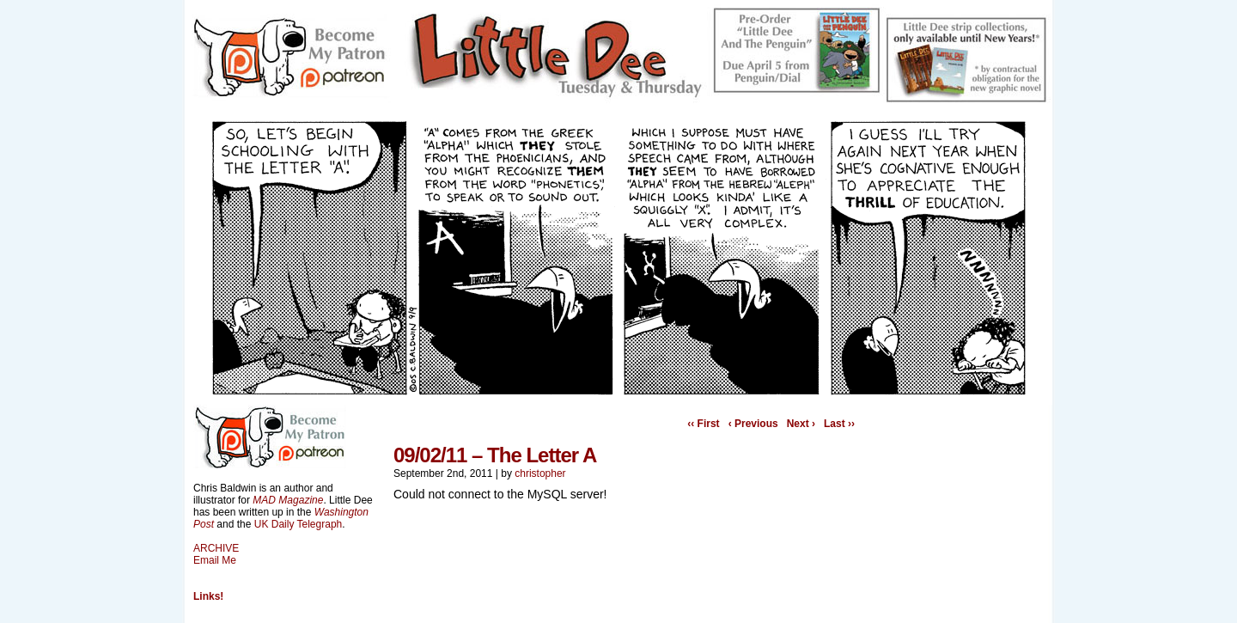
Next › (801, 424)
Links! (208, 596)
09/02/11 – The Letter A (494, 455)
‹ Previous (753, 424)
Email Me (214, 560)
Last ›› (839, 424)
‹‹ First (703, 424)
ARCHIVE (216, 548)
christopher (540, 473)
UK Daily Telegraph (298, 524)
